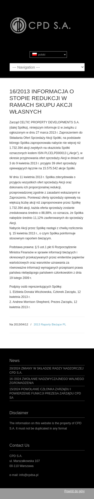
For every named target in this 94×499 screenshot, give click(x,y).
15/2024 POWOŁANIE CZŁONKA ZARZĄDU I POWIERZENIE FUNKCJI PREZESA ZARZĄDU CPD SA (45, 393)
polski (38, 54)
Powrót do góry (74, 491)
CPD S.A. (47, 20)
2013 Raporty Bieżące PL (50, 324)
